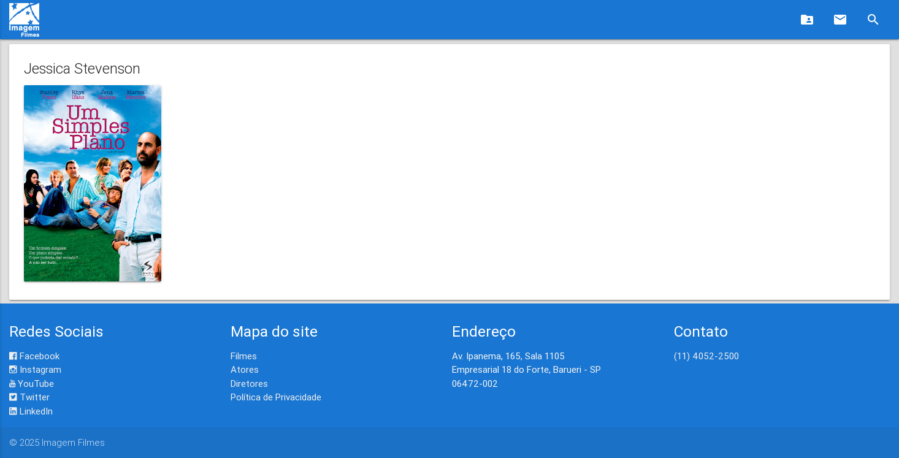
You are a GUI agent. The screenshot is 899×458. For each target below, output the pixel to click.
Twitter (29, 397)
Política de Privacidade (276, 397)
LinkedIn (31, 411)
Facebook (34, 356)
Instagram (35, 369)
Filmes (244, 356)
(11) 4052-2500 (706, 356)
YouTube (31, 383)
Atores (245, 369)
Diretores (249, 383)
